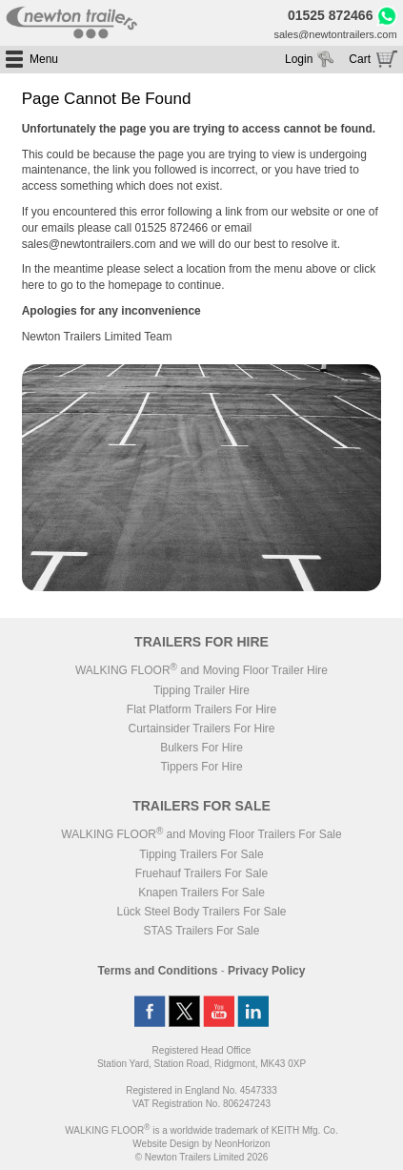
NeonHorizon (242, 1144)
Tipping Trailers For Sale (201, 854)
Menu (44, 59)
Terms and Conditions (158, 970)
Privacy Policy (266, 970)
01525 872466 (330, 16)
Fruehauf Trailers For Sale (201, 873)
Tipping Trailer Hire (201, 690)
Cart (360, 59)
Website (165, 1144)
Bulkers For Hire (201, 747)
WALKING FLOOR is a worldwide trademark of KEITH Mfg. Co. (201, 1130)
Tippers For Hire (201, 766)
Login (298, 59)
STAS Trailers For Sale (202, 930)
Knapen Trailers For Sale (201, 892)
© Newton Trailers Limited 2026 (202, 1157)
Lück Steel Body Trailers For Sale (201, 911)
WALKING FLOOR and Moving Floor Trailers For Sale (201, 834)
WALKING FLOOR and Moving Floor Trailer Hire (201, 670)
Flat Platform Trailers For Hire (201, 709)
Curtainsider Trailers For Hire (201, 728)
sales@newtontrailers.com (334, 34)
